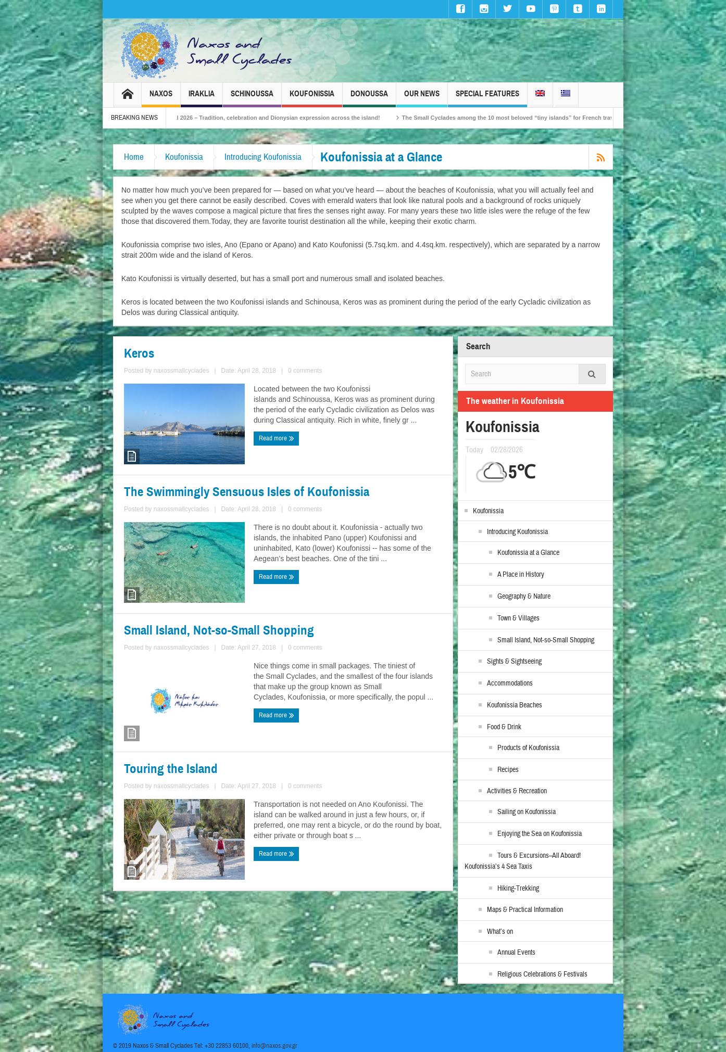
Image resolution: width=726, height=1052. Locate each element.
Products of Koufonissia (528, 748)
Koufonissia (312, 98)
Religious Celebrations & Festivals (542, 974)
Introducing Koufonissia (263, 156)
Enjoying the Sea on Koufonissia (539, 834)
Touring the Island (171, 769)
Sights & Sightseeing (514, 661)
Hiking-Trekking (518, 888)
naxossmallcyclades (181, 370)
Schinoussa (252, 98)
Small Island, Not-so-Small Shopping (219, 630)
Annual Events (516, 952)
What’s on (500, 931)
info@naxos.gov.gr (274, 1046)
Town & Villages (518, 618)
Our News (421, 98)
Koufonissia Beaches (514, 705)
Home (134, 156)
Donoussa (369, 98)
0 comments (305, 370)
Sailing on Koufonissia (526, 812)
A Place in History (520, 574)
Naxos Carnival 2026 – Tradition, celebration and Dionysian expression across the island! (278, 118)
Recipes (508, 770)
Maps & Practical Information (525, 910)
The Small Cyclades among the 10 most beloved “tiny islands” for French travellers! (536, 118)
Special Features (487, 98)
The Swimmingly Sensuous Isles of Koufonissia (246, 492)
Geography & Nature (523, 596)
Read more (276, 438)
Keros (139, 353)
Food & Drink (504, 727)
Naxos (161, 98)
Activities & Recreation (517, 791)
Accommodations (510, 683)
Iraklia (201, 98)
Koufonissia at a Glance (528, 552)
